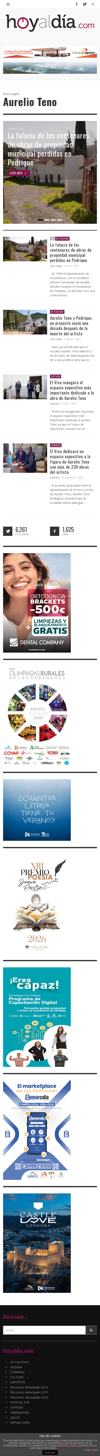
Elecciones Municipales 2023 (29, 1397)
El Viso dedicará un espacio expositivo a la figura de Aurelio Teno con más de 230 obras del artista (70, 461)
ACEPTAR (50, 1452)
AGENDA (16, 1367)
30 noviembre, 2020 (72, 477)
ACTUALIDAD (62, 238)
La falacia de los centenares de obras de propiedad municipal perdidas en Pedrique (71, 252)
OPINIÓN (16, 1407)
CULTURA (55, 376)
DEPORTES (17, 1382)
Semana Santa (20, 1422)
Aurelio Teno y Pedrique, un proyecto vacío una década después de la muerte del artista (71, 326)
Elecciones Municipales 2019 (29, 1392)
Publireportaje (19, 1412)
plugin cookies (91, 1450)
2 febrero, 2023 (72, 339)
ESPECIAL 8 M (19, 1402)
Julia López (56, 265)
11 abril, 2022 (68, 403)
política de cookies (67, 1445)
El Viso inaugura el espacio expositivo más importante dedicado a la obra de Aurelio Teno (72, 390)
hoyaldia (55, 403)
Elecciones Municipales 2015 (29, 1387)
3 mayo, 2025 (71, 265)
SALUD (15, 1417)
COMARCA (56, 445)
